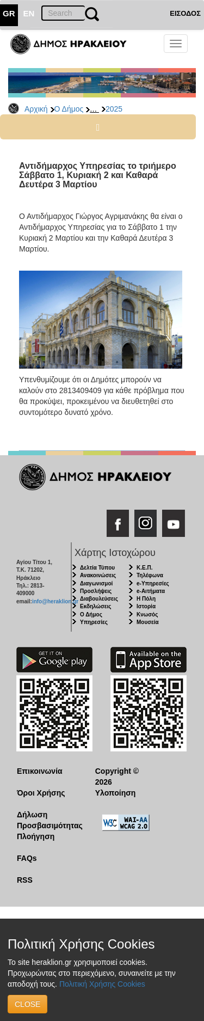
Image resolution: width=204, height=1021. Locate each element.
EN (29, 13)
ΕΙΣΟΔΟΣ (185, 13)
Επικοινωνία (40, 771)
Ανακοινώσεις (98, 575)
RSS (25, 880)
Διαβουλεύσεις (99, 599)
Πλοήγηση (35, 836)
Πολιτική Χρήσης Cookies (102, 984)
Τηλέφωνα (150, 575)
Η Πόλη (146, 599)
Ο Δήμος (69, 109)
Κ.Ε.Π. (144, 568)
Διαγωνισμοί (96, 583)
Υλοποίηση (115, 792)
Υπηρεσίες (94, 622)
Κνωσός (147, 615)
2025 (114, 109)
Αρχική (36, 109)
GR (9, 13)
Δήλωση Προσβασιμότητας (47, 820)
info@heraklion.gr (55, 601)
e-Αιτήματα (151, 591)
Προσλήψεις (96, 591)
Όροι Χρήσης (41, 792)
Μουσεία (148, 622)
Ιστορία (146, 606)
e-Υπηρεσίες (153, 583)
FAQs (27, 858)
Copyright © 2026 (117, 776)
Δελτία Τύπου (97, 568)
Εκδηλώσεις (96, 606)
